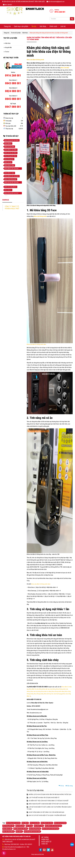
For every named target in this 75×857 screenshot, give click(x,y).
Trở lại (61, 786)
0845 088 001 (13, 99)
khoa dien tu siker (46, 691)
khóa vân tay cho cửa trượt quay (53, 694)
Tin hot (7, 52)
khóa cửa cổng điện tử (10, 187)
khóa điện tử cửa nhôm (35, 689)
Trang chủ (7, 26)
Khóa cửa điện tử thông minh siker (36, 344)
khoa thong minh (38, 694)
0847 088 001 (13, 106)
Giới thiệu (43, 26)
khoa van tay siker (36, 691)
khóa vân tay (8, 162)
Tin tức (33, 26)
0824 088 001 (13, 91)
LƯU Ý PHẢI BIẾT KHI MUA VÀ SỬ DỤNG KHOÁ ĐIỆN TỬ (43, 797)
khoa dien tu (8, 190)
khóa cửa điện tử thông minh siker (40, 584)
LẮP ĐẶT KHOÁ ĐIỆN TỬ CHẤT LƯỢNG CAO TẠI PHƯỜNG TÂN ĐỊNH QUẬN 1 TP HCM (49, 808)
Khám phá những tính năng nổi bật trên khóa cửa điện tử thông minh (49, 33)
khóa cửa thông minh (40, 216)
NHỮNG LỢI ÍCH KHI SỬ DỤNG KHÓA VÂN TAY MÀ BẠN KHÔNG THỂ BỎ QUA (49, 794)
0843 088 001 (13, 83)
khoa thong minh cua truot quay (11, 193)
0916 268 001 (13, 75)
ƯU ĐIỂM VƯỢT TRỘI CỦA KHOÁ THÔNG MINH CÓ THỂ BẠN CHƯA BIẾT (48, 801)
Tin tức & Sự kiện (16, 33)
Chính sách (53, 26)
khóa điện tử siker (9, 173)
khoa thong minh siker (58, 691)
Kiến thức (25, 33)
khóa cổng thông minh (10, 179)
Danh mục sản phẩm (21, 26)
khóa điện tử (8, 143)
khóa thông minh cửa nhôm (12, 140)
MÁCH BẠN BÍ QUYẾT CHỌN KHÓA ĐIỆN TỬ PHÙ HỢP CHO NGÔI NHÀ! (47, 804)
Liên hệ (62, 26)
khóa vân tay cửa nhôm (48, 689)
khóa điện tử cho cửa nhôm (12, 176)
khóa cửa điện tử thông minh (35, 60)
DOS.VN (41, 854)
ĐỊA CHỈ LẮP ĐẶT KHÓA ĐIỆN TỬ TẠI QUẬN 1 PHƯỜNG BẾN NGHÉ (46, 815)
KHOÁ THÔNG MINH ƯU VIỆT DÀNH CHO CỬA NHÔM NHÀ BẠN (45, 812)
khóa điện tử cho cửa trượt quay (11, 169)
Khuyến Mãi (8, 47)
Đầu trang (69, 786)
